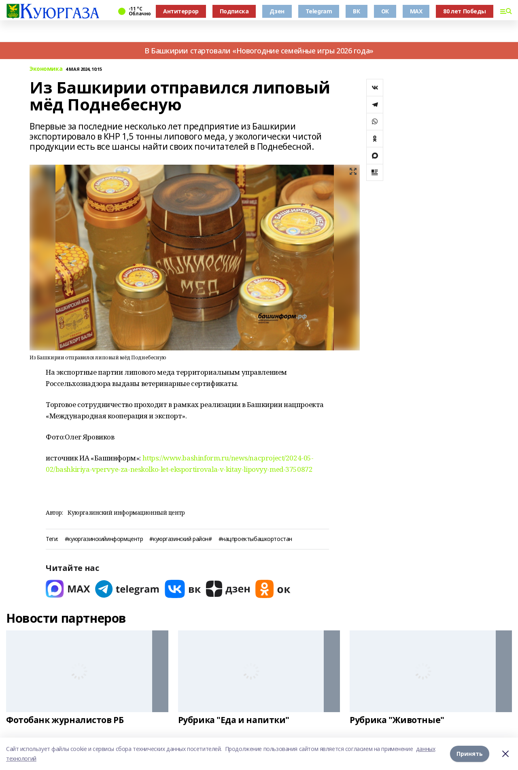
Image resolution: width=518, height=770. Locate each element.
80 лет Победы (464, 11)
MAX (416, 11)
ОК (385, 11)
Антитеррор (181, 11)
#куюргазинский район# (180, 539)
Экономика (46, 69)
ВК (356, 11)
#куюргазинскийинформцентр (104, 539)
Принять (469, 753)
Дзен (277, 11)
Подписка (234, 11)
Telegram (319, 11)
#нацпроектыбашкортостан (255, 539)
